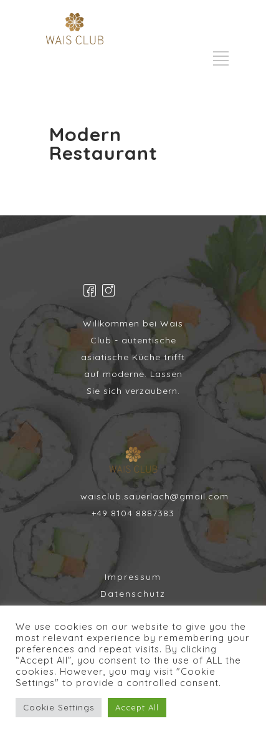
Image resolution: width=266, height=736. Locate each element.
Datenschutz (133, 593)
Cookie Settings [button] (58, 707)
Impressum (133, 576)
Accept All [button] (137, 707)
